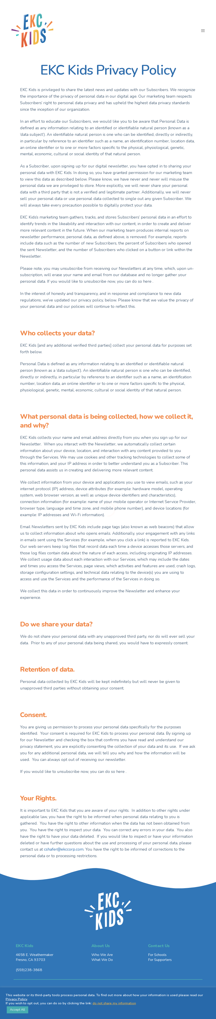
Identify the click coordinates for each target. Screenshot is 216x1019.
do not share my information (114, 1003)
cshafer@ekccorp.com (64, 849)
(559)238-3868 (29, 969)
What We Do (102, 959)
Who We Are (102, 954)
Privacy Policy (16, 999)
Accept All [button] (17, 1009)
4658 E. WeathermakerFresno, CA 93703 (34, 957)
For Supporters (160, 959)
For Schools (157, 954)
